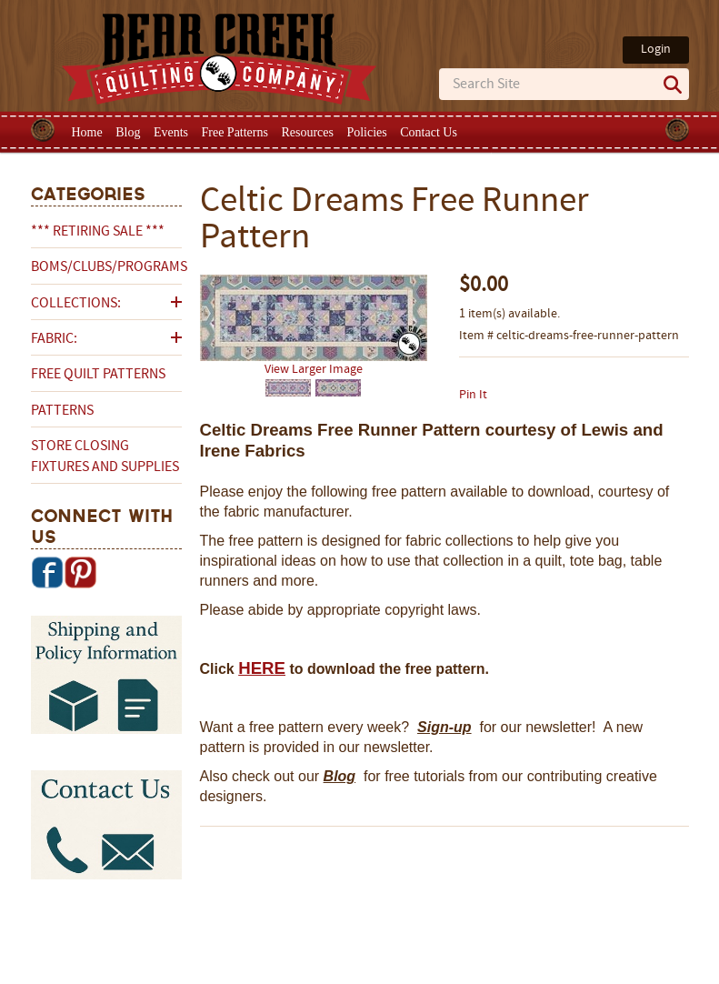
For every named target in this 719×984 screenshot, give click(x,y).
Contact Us (428, 132)
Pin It (473, 395)
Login (656, 49)
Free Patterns (234, 132)
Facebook (47, 572)
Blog (127, 132)
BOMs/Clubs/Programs (106, 267)
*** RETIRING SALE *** (98, 232)
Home (87, 132)
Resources (307, 132)
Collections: (76, 303)
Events (171, 132)
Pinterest (80, 572)
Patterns (62, 411)
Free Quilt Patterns (98, 374)
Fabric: (54, 339)
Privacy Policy (503, 926)
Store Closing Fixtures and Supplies (105, 456)
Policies (366, 132)
